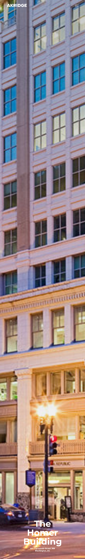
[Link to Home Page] (17, 5)
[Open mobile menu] (76, 6)
